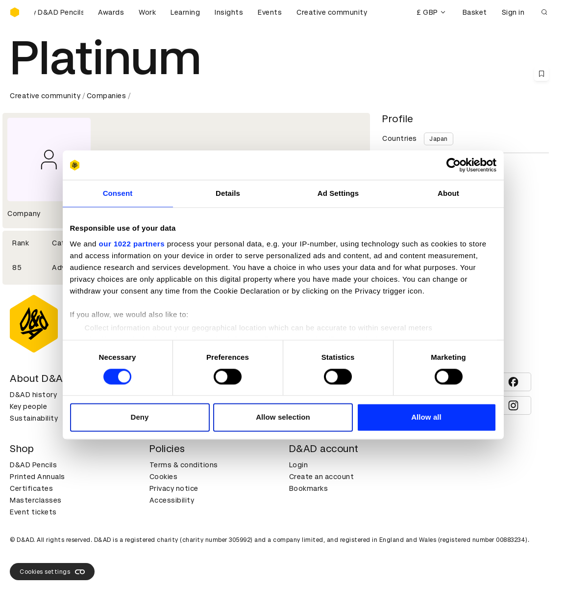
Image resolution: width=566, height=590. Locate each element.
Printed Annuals (37, 477)
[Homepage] (15, 12)
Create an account (321, 477)
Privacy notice (173, 488)
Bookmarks (308, 488)
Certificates (31, 488)
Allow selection (283, 417)
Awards (111, 12)
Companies (106, 96)
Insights (229, 12)
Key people (28, 406)
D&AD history (33, 395)
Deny (139, 417)
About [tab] (448, 193)
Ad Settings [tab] (338, 193)
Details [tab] (228, 193)
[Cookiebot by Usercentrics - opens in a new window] (453, 165)
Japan (438, 138)
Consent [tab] (118, 193)
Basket (475, 12)
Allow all (426, 417)
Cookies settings (52, 572)
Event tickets (33, 512)
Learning (185, 12)
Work (147, 12)
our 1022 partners (132, 244)
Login (298, 465)
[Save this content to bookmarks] (541, 73)
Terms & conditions (183, 465)
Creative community (331, 12)
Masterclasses (36, 500)
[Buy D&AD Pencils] (58, 12)
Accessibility (172, 500)
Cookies (163, 477)
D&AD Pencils (33, 465)
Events (270, 12)
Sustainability (34, 418)
